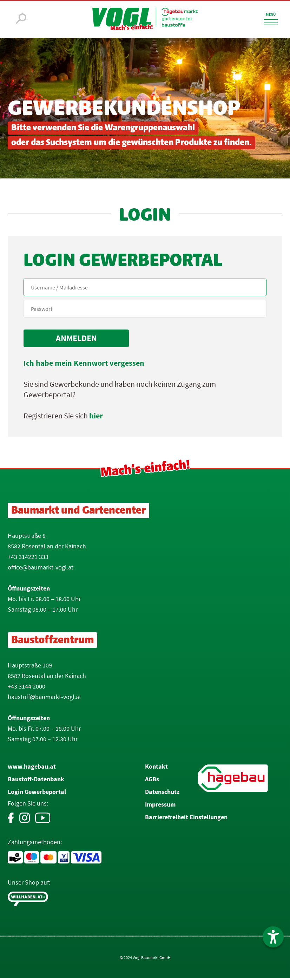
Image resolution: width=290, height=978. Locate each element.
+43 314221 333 (28, 557)
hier (96, 415)
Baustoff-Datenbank (36, 779)
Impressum (160, 804)
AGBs (152, 779)
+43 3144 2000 (26, 686)
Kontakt (156, 766)
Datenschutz (162, 792)
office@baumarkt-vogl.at (40, 567)
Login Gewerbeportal (37, 792)
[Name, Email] (145, 287)
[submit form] (76, 338)
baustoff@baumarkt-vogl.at (44, 697)
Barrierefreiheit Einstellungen (186, 817)
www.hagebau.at (32, 766)
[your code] (145, 309)
